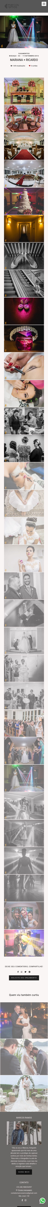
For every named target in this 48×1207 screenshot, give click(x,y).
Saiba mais (24, 1172)
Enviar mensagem (25, 1190)
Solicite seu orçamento (24, 978)
